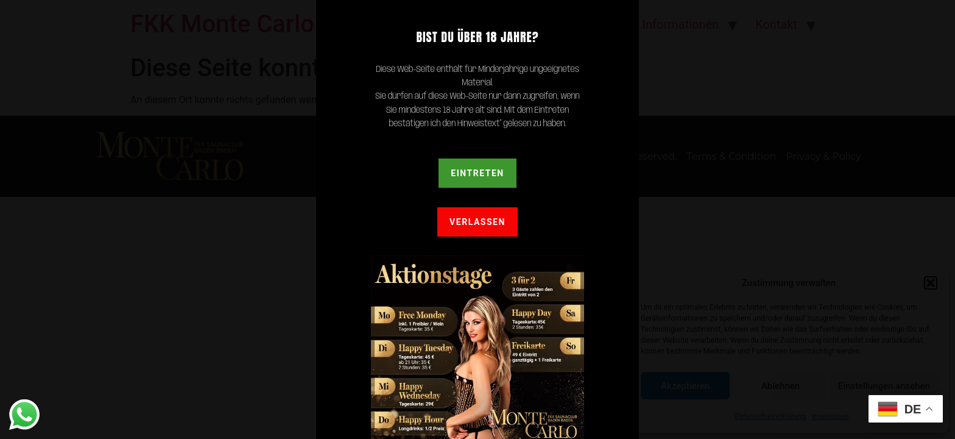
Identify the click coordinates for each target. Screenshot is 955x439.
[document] (477, 219)
